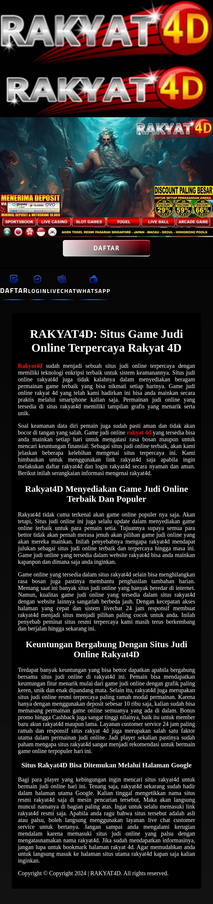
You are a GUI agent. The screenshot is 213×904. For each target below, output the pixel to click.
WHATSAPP (93, 290)
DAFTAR (106, 248)
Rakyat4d (30, 366)
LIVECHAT (61, 290)
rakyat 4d (139, 432)
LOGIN (37, 290)
